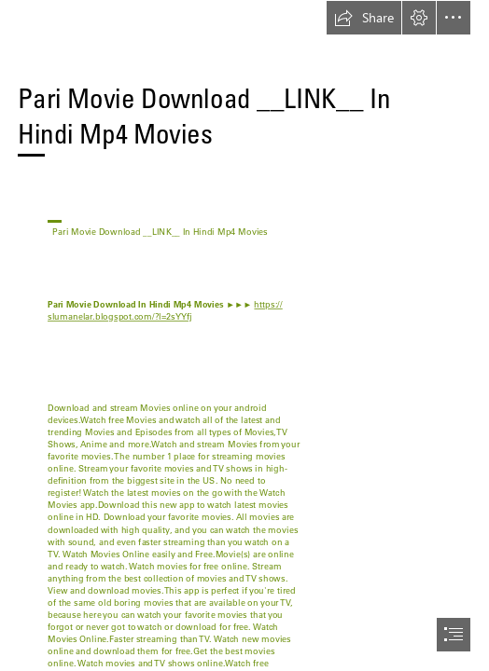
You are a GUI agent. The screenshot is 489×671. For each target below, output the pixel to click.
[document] (244, 335)
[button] (364, 17)
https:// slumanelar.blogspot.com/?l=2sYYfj (165, 310)
